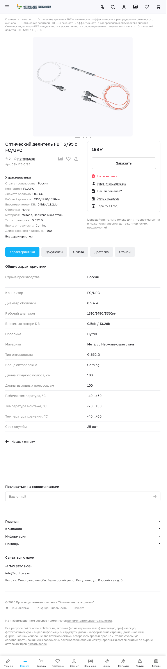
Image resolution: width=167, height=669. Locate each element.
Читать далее (37, 644)
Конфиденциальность (51, 608)
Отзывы (125, 252)
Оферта (79, 608)
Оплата (78, 252)
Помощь (12, 544)
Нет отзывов (24, 158)
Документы (54, 252)
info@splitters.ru (17, 573)
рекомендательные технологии (89, 620)
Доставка (101, 252)
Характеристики (22, 252)
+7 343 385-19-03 (17, 566)
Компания (13, 529)
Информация (15, 536)
